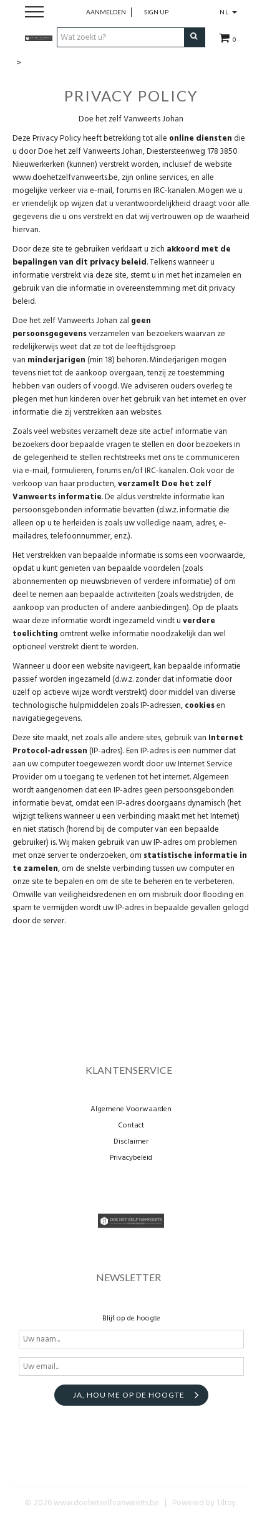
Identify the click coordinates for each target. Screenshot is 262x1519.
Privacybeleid (131, 1158)
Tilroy (226, 1503)
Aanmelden (106, 12)
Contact (131, 1125)
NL (228, 12)
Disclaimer (131, 1142)
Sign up (156, 12)
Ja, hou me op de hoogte (129, 1394)
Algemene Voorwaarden (131, 1109)
